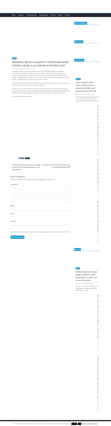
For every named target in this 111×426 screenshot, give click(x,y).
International (43, 15)
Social (14, 15)
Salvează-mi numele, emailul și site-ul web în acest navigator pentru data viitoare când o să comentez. (40, 232)
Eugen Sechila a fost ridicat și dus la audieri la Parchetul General (98, 216)
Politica (53, 15)
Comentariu (15, 184)
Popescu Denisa (90, 94)
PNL (34, 73)
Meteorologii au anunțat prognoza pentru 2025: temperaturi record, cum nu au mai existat (86, 276)
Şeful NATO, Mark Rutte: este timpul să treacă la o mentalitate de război (98, 124)
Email (13, 213)
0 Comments (30, 68)
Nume (13, 206)
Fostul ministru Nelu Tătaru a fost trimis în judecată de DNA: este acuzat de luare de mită (86, 86)
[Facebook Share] (21, 158)
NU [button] (79, 424)
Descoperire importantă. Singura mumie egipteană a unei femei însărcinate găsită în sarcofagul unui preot (25, 167)
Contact (67, 15)
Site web (13, 221)
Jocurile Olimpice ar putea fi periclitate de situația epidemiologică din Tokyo (57, 166)
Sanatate (21, 15)
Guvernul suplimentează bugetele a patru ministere (98, 172)
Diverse (60, 15)
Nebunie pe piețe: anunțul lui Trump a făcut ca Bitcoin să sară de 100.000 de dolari (98, 317)
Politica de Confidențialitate (89, 424)
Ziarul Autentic (16, 68)
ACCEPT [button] (74, 424)
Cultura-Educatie (31, 15)
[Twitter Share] (27, 158)
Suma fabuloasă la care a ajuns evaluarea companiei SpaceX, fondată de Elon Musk (98, 377)
